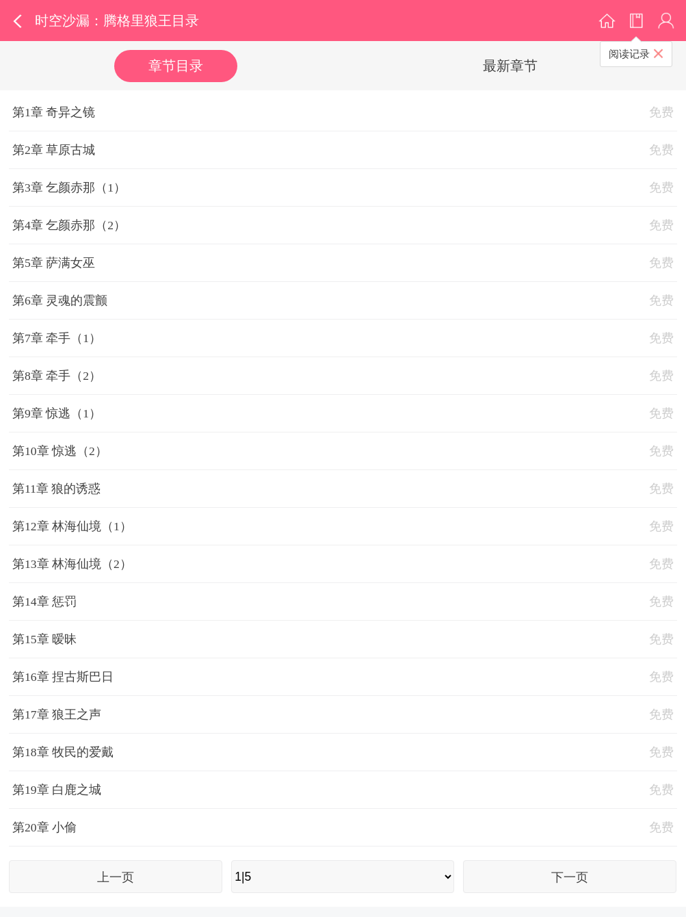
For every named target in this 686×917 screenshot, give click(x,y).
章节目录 (175, 65)
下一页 (569, 877)
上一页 (115, 877)
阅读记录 (629, 54)
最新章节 (510, 65)
